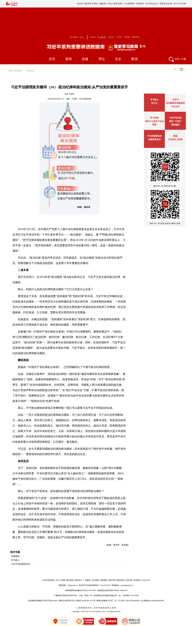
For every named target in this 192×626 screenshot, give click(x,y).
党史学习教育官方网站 (88, 4)
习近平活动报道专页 (20, 564)
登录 (177, 59)
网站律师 (120, 580)
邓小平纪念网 (179, 4)
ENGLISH (146, 580)
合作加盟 (95, 580)
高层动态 (30, 71)
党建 (85, 59)
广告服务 (86, 580)
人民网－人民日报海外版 (81, 99)
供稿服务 (103, 580)
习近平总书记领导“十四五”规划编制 (175, 121)
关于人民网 (60, 580)
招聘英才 (78, 580)
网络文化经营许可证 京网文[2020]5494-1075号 (77, 601)
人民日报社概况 (48, 580)
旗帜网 (102, 4)
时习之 (154, 103)
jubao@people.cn (127, 585)
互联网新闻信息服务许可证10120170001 (80, 590)
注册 (183, 59)
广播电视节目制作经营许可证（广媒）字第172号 (73, 595)
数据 (134, 59)
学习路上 (15, 560)
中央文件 (175, 106)
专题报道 (15, 556)
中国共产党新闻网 (15, 71)
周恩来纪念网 (165, 4)
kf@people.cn (73, 585)
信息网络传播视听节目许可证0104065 (43, 601)
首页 (52, 59)
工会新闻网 (128, 4)
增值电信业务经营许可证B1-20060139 (112, 590)
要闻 (68, 59)
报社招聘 (69, 580)
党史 (118, 59)
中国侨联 (139, 4)
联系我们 (137, 580)
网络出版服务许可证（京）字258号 (110, 601)
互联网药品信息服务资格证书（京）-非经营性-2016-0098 (115, 595)
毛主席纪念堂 (151, 4)
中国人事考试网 (114, 4)
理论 (101, 59)
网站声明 (112, 580)
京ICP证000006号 (133, 601)
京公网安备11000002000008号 (152, 601)
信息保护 (129, 580)
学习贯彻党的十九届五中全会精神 (154, 121)
